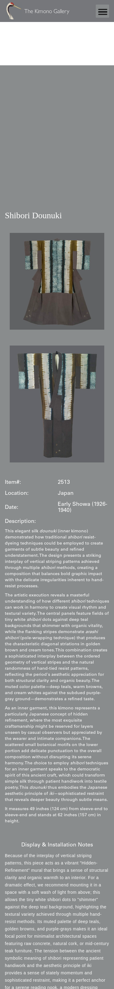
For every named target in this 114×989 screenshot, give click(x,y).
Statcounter (12, 40)
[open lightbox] (57, 281)
